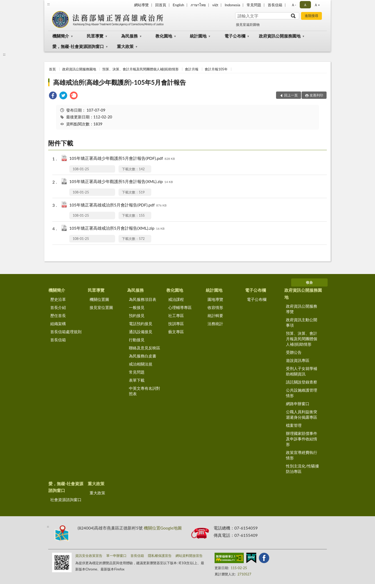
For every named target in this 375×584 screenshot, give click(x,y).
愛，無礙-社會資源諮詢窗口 (78, 46)
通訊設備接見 (140, 331)
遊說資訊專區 (297, 360)
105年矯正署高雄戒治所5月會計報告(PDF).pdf (117, 205)
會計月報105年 (216, 69)
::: (48, 4)
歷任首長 (58, 315)
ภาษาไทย (198, 5)
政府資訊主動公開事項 (301, 322)
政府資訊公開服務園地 (280, 35)
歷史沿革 (58, 299)
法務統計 (215, 323)
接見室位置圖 (101, 307)
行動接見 (137, 339)
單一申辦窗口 (116, 555)
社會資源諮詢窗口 (66, 499)
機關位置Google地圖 (163, 527)
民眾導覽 (95, 35)
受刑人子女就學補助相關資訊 (301, 371)
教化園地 (163, 35)
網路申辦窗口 (297, 403)
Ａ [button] (305, 5)
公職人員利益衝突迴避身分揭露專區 (301, 414)
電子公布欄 (234, 35)
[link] (53, 96)
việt (215, 5)
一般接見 (137, 307)
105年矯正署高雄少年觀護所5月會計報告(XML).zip (121, 182)
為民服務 (129, 35)
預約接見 (137, 315)
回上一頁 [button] (291, 95)
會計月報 (191, 69)
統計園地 (198, 35)
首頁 (52, 69)
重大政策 (125, 46)
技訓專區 (176, 323)
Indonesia (232, 5)
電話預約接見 (140, 323)
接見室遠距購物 (248, 24)
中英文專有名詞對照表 (144, 391)
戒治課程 (176, 299)
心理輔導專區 (180, 307)
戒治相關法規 (140, 364)
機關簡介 (60, 35)
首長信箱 (275, 5)
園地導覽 (215, 299)
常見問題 (254, 5)
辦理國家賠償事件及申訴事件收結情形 (301, 439)
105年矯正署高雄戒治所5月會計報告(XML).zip (117, 229)
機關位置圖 (99, 299)
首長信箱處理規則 (66, 331)
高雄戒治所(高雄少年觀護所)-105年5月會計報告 (119, 82)
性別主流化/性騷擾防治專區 (302, 469)
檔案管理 (294, 425)
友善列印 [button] (316, 95)
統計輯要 (215, 315)
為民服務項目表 (142, 299)
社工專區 (176, 315)
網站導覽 (141, 5)
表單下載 (137, 380)
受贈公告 (294, 352)
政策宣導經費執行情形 (301, 455)
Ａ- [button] (293, 5)
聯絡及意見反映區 (144, 347)
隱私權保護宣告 (160, 555)
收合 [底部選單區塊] (309, 282)
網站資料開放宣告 (189, 555)
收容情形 (215, 307)
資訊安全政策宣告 (88, 555)
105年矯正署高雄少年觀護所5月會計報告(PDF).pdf (122, 159)
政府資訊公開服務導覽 (301, 309)
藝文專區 (176, 331)
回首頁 (160, 5)
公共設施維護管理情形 (301, 393)
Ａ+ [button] (317, 5)
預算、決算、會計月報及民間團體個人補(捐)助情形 (140, 69)
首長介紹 (58, 307)
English (178, 5)
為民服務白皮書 (142, 356)
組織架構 (58, 323)
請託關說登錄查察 (301, 382)
